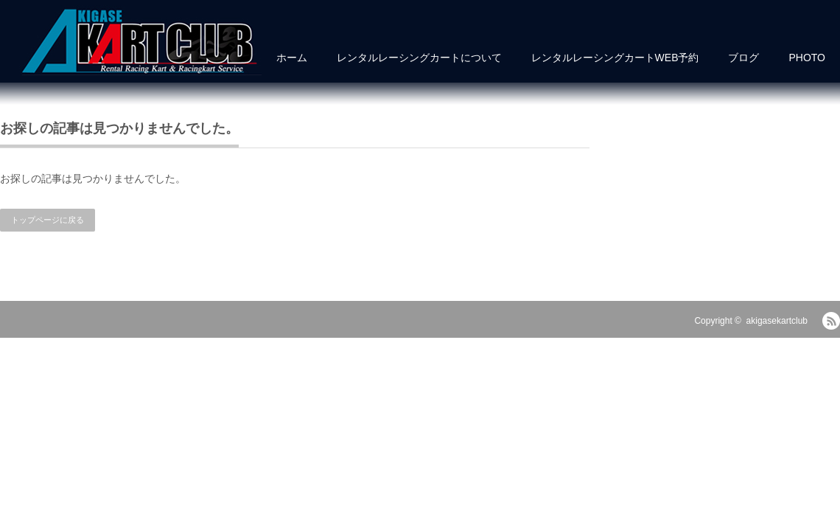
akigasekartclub (777, 321)
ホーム (291, 57)
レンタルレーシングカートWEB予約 (615, 57)
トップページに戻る (47, 219)
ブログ (743, 57)
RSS (831, 321)
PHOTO (806, 57)
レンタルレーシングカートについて (419, 57)
